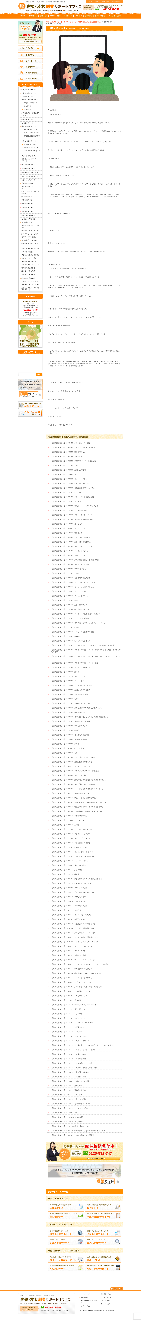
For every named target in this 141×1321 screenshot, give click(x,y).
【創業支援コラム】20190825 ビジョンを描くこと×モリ (72, 852)
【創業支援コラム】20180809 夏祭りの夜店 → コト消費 (73, 933)
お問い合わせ (100, 16)
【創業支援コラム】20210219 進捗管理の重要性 (69, 739)
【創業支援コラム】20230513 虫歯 (64, 600)
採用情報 (88, 16)
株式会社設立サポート (29, 126)
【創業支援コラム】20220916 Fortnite (65, 636)
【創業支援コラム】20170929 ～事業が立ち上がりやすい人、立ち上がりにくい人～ (82, 1045)
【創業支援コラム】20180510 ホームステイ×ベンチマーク (73, 960)
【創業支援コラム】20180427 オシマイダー (68, 28)
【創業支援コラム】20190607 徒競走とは (67, 874)
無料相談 (43, 16)
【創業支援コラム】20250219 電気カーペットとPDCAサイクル (74, 506)
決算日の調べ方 (26, 200)
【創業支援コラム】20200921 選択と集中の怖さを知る (72, 762)
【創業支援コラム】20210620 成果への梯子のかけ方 (71, 721)
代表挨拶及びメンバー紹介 (89, 1301)
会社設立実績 (116, 1)
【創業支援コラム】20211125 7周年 (65, 699)
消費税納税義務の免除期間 (30, 255)
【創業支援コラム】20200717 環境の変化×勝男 (69, 775)
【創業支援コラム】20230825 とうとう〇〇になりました (72, 587)
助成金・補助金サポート (29, 99)
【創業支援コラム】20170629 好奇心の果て (67, 1086)
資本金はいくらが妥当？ (29, 258)
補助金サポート (29, 109)
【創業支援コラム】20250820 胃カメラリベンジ (69, 479)
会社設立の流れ (26, 222)
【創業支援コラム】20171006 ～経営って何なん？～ (71, 1041)
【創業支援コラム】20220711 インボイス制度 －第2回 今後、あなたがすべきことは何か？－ (85, 657)
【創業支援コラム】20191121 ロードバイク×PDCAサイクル (73, 829)
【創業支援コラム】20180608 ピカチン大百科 (68, 951)
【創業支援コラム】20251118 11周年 (65, 465)
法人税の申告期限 (27, 183)
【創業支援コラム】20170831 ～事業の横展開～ (69, 1059)
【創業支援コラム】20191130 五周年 (65, 825)
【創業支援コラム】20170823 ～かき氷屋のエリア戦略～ (72, 1063)
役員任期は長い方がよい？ (30, 264)
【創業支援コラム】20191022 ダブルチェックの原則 (71, 834)
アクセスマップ (106, 1297)
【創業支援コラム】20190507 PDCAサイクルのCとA (71, 883)
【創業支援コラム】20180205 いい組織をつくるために (71, 991)
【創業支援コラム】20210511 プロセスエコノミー (70, 726)
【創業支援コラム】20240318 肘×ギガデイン (68, 555)
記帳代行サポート (27, 203)
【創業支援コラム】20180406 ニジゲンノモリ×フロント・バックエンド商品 (79, 964)
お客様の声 (68, 16)
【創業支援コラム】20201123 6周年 (65, 753)
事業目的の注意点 (27, 252)
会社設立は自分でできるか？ (29, 244)
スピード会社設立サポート (30, 156)
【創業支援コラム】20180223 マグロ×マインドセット (71, 982)
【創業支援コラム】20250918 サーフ (65, 474)
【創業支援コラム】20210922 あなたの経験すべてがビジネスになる (76, 708)
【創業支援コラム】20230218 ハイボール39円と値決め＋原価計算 (75, 614)
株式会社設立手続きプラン (32, 137)
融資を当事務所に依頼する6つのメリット (30, 289)
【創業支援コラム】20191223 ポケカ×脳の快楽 (69, 816)
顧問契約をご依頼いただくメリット (30, 160)
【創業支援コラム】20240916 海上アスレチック (69, 528)
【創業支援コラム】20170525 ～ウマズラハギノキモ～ (71, 1108)
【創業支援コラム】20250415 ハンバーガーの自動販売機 (72, 497)
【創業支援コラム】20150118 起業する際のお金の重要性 (72, 1135)
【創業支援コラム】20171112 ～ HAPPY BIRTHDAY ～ (73, 1023)
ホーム (23, 16)
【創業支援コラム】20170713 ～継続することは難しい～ (72, 1081)
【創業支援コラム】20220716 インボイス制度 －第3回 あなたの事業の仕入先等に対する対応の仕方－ (85, 651)
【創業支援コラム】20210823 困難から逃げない (69, 712)
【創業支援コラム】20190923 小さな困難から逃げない (71, 843)
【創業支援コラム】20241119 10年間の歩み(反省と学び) (72, 519)
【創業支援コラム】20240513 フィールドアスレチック (71, 546)
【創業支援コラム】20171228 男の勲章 (66, 1000)
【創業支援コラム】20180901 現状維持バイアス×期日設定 (73, 924)
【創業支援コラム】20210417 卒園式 (65, 730)
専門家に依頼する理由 (29, 237)
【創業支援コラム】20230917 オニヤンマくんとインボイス (73, 582)
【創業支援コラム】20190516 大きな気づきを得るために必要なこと (76, 879)
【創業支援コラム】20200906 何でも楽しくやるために (71, 766)
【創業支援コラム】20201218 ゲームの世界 (67, 748)
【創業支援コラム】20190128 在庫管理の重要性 (69, 906)
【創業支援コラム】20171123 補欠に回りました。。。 (71, 1009)
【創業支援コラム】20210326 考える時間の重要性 (70, 735)
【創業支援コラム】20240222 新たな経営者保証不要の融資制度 (75, 560)
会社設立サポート (27, 119)
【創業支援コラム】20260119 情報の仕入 (67, 456)
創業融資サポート (27, 96)
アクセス (78, 16)
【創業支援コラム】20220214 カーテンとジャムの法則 (71, 685)
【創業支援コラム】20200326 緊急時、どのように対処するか (74, 798)
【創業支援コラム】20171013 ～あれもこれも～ (69, 1036)
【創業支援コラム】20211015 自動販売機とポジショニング (73, 703)
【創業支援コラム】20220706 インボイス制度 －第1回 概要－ (75, 663)
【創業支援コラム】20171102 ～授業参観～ (67, 1027)
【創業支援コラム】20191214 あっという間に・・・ (71, 820)
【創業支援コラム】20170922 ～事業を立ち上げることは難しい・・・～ (78, 1050)
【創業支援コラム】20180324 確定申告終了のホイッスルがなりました (77, 973)
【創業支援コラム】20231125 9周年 (65, 573)
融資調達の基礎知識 (28, 275)
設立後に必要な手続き (29, 271)
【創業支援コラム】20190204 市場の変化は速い (69, 901)
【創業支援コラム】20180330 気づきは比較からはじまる (72, 969)
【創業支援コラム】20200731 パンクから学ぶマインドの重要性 (75, 771)
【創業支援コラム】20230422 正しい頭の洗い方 (69, 605)
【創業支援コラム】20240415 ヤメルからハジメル (70, 551)
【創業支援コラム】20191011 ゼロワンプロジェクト (71, 838)
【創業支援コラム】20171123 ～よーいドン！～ (69, 1014)
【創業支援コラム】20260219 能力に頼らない (68, 452)
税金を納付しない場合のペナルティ (30, 192)
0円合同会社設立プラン (32, 147)
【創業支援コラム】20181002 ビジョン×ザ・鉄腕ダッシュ (73, 915)
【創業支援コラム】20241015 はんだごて (67, 524)
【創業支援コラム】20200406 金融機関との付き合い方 (71, 793)
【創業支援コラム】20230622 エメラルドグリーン (70, 596)
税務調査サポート (27, 207)
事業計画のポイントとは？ (30, 285)
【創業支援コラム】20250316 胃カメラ (66, 501)
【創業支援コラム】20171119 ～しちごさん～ (68, 1018)
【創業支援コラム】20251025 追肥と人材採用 (68, 470)
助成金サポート (29, 106)
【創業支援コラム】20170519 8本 (64, 1113)
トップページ (85, 1294)
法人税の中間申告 (27, 197)
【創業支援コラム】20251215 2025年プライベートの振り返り (74, 461)
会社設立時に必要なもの (29, 240)
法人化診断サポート (28, 168)
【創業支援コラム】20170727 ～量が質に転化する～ (71, 1072)
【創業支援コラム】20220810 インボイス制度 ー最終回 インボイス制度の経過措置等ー (84, 645)
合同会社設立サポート (29, 141)
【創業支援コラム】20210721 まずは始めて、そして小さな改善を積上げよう (79, 717)
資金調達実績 (105, 1)
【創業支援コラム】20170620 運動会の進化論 (68, 1090)
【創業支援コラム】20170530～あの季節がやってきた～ (71, 1104)
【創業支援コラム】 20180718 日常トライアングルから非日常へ (75, 942)
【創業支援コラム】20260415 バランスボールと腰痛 (71, 443)
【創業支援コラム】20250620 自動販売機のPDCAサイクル (73, 488)
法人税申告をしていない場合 (30, 187)
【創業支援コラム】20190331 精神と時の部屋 (68, 897)
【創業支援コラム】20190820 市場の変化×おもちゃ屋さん (73, 856)
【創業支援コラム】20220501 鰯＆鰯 (65, 672)
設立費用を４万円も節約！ (30, 234)
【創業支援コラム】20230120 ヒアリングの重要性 (70, 618)
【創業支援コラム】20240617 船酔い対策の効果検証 (71, 542)
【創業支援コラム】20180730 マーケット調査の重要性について (75, 937)
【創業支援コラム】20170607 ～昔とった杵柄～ (69, 1099)
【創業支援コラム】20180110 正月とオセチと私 (69, 996)
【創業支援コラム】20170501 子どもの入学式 (68, 1122)
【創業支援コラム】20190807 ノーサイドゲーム (70, 861)
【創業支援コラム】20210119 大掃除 (65, 744)
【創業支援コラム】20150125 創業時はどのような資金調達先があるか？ (78, 1131)
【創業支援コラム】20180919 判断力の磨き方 (68, 919)
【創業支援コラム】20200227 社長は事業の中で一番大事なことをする (77, 807)
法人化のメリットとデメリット (30, 226)
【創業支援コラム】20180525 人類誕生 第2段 (69, 955)
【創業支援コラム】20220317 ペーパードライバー (70, 681)
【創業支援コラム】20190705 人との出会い (67, 870)
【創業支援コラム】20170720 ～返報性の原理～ (69, 1077)
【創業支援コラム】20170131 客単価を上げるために (70, 1126)
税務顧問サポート (27, 211)
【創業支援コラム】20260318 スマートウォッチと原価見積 (73, 447)
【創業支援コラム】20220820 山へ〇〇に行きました (71, 641)
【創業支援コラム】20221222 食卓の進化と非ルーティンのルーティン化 (78, 623)
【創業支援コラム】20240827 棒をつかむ (67, 533)
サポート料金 (94, 1)
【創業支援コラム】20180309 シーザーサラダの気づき (71, 978)
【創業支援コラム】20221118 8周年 (65, 627)
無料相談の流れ (106, 1294)
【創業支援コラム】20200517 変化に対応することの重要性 (73, 784)
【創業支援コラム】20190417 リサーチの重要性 (69, 888)
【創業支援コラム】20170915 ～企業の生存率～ (69, 1054)
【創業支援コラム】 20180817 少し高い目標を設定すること (74, 928)
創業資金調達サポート (29, 89)
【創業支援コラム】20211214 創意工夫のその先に (70, 694)
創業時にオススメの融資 (29, 281)
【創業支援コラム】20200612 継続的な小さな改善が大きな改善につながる (79, 780)
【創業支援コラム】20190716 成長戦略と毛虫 (68, 865)
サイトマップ (105, 1304)
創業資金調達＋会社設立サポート (30, 114)
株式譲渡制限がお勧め (29, 261)
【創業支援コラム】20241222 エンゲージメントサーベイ (72, 515)
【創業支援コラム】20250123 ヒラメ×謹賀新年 (69, 510)
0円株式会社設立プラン (32, 133)
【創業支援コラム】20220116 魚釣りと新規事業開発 (71, 690)
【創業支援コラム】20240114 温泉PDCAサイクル (70, 564)
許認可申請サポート (28, 164)
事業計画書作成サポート (29, 172)
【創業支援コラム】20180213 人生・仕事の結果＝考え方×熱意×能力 (76, 987)
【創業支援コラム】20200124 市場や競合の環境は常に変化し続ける (76, 811)
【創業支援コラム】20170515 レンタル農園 (67, 1117)
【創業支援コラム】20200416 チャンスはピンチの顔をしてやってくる (77, 789)
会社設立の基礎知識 (28, 215)
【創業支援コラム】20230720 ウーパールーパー (69, 591)
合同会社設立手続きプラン (32, 151)
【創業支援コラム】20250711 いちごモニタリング (70, 483)
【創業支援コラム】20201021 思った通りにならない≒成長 (74, 757)
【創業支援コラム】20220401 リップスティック (69, 676)
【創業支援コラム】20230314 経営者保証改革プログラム (72, 609)
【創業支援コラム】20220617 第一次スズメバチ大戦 (71, 667)
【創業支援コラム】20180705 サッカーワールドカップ (71, 946)
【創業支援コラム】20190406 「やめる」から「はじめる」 (73, 892)
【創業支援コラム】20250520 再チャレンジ (67, 492)
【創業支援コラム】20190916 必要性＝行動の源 (69, 847)
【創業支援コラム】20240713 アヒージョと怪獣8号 (70, 537)
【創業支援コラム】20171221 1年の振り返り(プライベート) (73, 1005)
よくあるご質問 (115, 16)
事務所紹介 (33, 16)
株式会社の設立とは (28, 268)
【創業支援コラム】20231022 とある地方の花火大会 (71, 578)
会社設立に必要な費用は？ (30, 230)
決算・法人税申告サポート (30, 176)
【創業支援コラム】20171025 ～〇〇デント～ (68, 1032)
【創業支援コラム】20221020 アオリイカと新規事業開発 (72, 632)
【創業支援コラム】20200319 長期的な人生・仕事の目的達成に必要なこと (79, 802)
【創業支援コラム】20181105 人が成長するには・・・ (71, 910)
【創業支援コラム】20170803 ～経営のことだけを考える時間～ (75, 1068)
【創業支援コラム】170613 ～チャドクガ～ (67, 1095)
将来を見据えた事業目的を (30, 248)
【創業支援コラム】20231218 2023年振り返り (68, 569)
